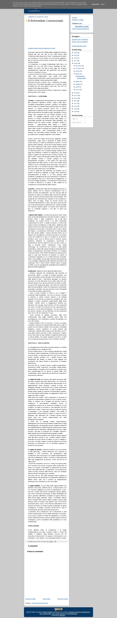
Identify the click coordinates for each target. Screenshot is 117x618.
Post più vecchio (62, 599)
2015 (75, 93)
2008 (75, 111)
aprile (77, 87)
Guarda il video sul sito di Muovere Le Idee (41, 48)
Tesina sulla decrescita (79, 46)
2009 (75, 109)
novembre (78, 68)
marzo (77, 89)
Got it (103, 4)
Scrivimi (74, 17)
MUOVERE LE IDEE (82, 26)
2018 (75, 58)
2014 (75, 95)
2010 (75, 106)
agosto (77, 74)
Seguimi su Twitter (78, 20)
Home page (46, 599)
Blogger (62, 615)
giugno (77, 81)
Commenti (77, 122)
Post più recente (30, 599)
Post (75, 119)
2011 (75, 103)
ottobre (77, 71)
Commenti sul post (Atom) (40, 603)
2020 (75, 52)
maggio (77, 84)
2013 (75, 98)
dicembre (78, 66)
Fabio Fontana (47, 612)
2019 (75, 55)
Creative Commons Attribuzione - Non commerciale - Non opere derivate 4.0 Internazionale (65, 613)
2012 (75, 101)
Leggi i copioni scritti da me (80, 28)
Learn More (95, 4)
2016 (75, 63)
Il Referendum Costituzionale (45, 20)
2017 (75, 61)
